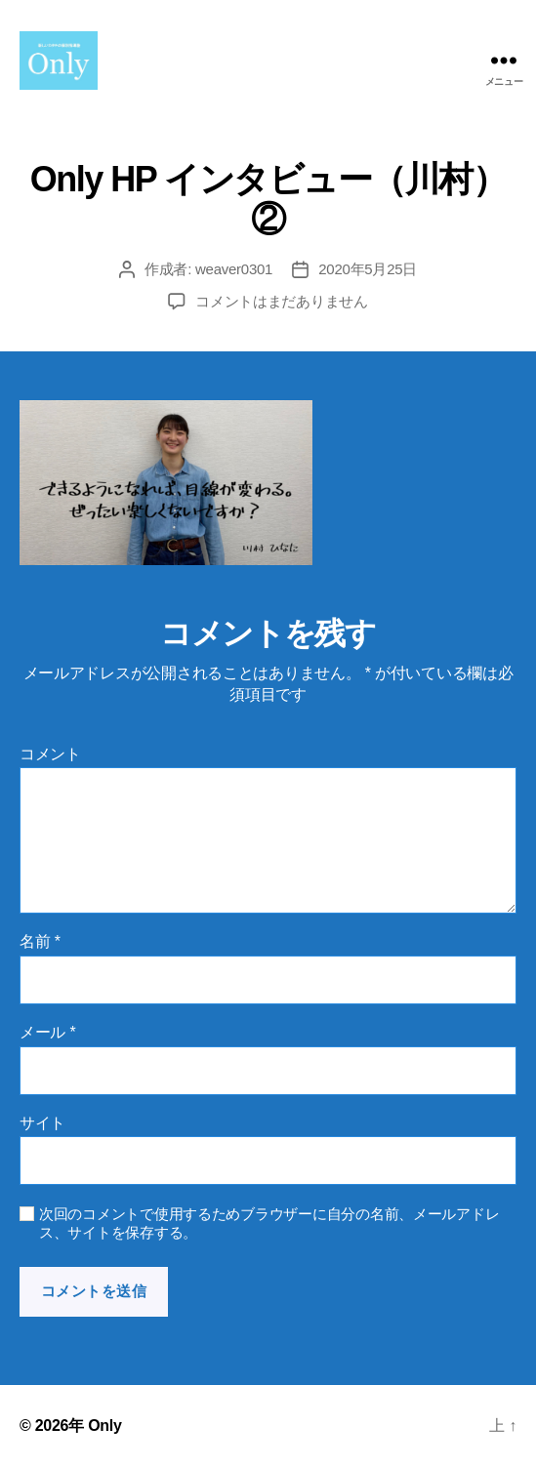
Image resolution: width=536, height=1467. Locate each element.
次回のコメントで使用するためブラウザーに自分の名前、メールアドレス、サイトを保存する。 (269, 1223)
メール (47, 1032)
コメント (50, 754)
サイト (42, 1123)
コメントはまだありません (281, 301)
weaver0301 (233, 269)
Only (104, 1425)
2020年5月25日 (367, 269)
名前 (40, 941)
